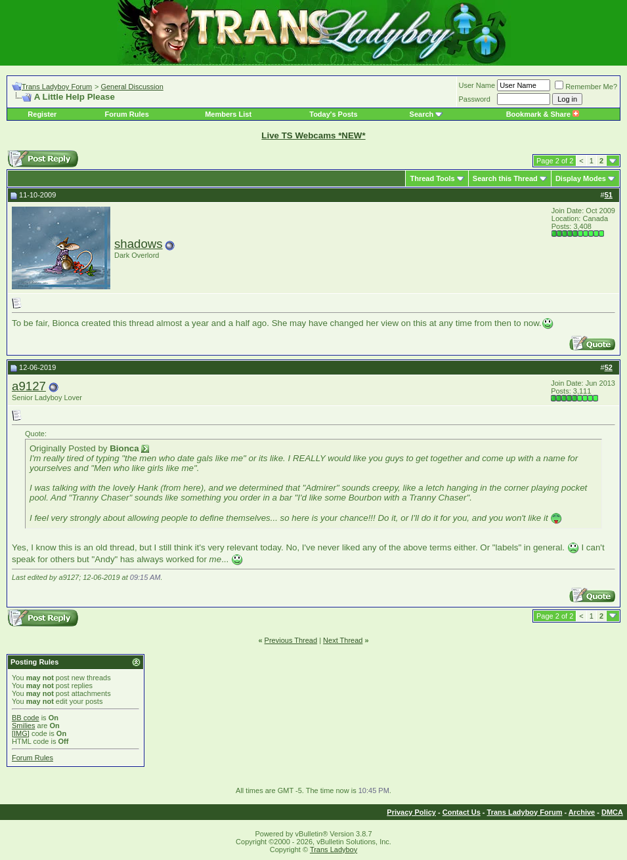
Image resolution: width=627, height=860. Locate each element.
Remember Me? (586, 87)
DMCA (612, 812)
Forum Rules (127, 114)
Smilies (23, 725)
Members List (228, 114)
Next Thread (342, 640)
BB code (25, 718)
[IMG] (21, 733)
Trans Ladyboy (333, 849)
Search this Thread (505, 178)
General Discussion (131, 87)
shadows (138, 244)
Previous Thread (291, 640)
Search (422, 114)
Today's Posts (333, 114)
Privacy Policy (411, 812)
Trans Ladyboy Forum (57, 87)
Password (474, 99)
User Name (477, 85)
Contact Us (462, 812)
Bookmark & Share (542, 114)
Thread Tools (432, 178)
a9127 (29, 386)
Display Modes (580, 178)
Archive (582, 812)
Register (42, 114)
